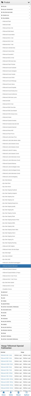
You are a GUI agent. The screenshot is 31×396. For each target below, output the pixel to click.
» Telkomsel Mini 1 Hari (7, 38)
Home (3, 393)
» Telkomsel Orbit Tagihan (8, 246)
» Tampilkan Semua (6, 289)
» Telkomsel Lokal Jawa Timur (9, 137)
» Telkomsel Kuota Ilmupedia (8, 87)
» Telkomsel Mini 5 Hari (7, 104)
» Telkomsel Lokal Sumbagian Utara (10, 166)
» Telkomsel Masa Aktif (7, 130)
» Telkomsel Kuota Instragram (9, 71)
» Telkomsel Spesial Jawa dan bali (10, 123)
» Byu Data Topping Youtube (8, 213)
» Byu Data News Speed (7, 282)
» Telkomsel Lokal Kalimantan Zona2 (10, 173)
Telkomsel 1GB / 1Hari (6, 355)
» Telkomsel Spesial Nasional (8, 127)
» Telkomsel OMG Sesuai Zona (9, 114)
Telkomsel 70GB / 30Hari (7, 391)
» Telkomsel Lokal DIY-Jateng (8, 150)
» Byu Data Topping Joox (7, 196)
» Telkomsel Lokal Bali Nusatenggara (10, 262)
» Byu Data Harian (6, 186)
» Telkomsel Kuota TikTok (7, 77)
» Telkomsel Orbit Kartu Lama (9, 97)
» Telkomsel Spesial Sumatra (8, 120)
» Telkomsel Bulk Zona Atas (8, 107)
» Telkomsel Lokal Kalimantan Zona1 (10, 157)
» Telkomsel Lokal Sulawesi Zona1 (10, 143)
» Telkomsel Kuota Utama (8, 84)
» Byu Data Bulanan (6, 180)
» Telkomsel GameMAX (7, 54)
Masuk (18, 393)
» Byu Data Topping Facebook (9, 190)
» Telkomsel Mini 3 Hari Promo (9, 276)
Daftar (11, 393)
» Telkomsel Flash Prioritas (8, 64)
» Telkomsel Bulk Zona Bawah (9, 110)
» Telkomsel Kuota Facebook (8, 67)
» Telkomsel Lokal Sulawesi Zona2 (10, 147)
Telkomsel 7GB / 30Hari (6, 376)
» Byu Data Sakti (5, 259)
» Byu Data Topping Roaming (8, 242)
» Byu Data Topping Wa (7, 209)
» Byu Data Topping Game (8, 236)
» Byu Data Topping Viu (7, 239)
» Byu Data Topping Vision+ (8, 233)
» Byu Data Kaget (6, 252)
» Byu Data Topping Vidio (7, 226)
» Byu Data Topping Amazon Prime (10, 219)
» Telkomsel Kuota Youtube (8, 74)
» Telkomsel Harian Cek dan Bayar (10, 249)
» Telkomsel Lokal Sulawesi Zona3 (10, 153)
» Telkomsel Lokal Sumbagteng (9, 176)
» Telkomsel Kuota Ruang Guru (9, 90)
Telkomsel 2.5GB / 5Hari (7, 364)
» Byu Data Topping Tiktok (8, 216)
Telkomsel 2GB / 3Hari (6, 361)
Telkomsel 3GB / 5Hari (6, 367)
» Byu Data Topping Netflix (8, 223)
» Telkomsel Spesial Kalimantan (9, 266)
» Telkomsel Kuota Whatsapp (8, 81)
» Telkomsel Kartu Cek (7, 28)
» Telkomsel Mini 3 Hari (7, 41)
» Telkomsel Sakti (5, 24)
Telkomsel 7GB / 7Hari (6, 370)
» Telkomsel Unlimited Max (8, 47)
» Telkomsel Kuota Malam (8, 34)
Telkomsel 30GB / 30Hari (7, 385)
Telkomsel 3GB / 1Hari (6, 358)
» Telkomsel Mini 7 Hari (7, 44)
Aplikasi (26, 393)
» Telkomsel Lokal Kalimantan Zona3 (10, 160)
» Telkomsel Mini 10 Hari (7, 285)
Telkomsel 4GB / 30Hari (6, 373)
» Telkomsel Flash (6, 21)
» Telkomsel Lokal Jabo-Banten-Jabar (11, 140)
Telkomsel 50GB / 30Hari (7, 388)
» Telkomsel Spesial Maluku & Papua (10, 272)
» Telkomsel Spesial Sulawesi (8, 269)
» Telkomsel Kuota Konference (9, 94)
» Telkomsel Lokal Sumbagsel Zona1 (10, 170)
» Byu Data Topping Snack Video (9, 229)
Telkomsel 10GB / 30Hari (7, 379)
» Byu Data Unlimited (6, 256)
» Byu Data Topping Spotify (8, 206)
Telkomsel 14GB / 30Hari (7, 382)
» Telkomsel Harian (6, 117)
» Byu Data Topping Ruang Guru (9, 203)
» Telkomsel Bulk (5, 100)
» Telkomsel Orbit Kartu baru (8, 61)
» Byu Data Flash (5, 183)
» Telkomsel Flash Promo (7, 133)
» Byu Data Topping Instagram (9, 193)
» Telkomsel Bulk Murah (7, 31)
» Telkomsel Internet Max (7, 51)
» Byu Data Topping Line (7, 199)
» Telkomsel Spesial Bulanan (8, 163)
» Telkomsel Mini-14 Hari (7, 57)
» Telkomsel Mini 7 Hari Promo (9, 279)
